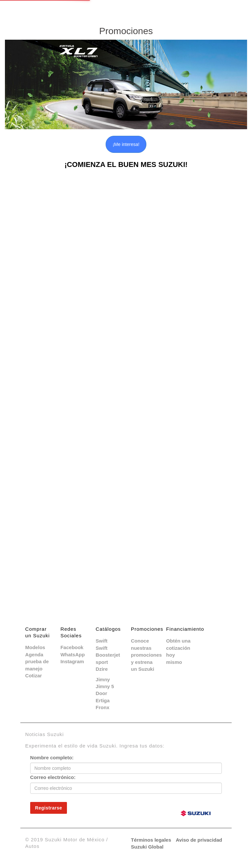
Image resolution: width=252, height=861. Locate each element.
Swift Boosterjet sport (108, 655)
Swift (102, 641)
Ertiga (103, 700)
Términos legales (151, 840)
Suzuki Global (147, 847)
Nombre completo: (52, 757)
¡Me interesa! (126, 144)
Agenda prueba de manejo (37, 661)
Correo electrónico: (52, 777)
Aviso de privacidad (199, 840)
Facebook (71, 647)
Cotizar (33, 675)
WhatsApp (72, 654)
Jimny (103, 679)
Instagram (72, 661)
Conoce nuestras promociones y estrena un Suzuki (146, 655)
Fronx (103, 707)
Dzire (102, 669)
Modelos (35, 647)
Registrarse (48, 807)
